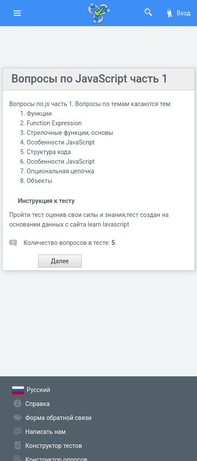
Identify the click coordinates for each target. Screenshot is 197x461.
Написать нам (45, 431)
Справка (37, 403)
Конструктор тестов (53, 445)
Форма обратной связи (58, 417)
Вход (177, 13)
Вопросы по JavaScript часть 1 (89, 78)
